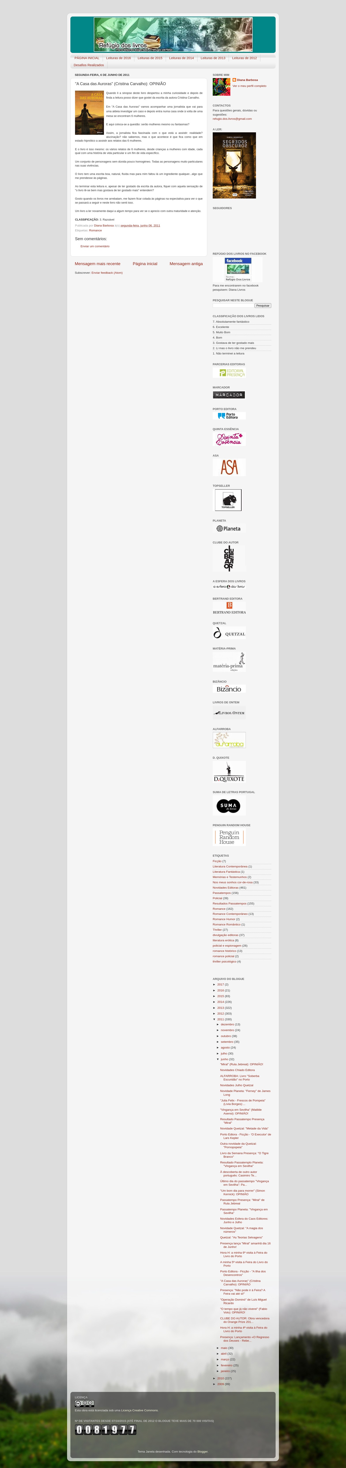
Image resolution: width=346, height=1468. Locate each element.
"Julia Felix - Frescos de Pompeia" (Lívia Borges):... (242, 1102)
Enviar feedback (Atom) (107, 272)
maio (224, 1348)
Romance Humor (224, 919)
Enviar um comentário (95, 246)
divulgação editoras (225, 935)
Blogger (202, 1451)
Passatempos (222, 893)
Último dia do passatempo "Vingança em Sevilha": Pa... (244, 1183)
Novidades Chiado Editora (237, 1070)
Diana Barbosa (247, 80)
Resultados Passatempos (229, 903)
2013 (221, 1007)
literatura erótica (223, 940)
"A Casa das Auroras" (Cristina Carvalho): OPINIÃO (240, 1282)
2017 (221, 984)
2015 (221, 996)
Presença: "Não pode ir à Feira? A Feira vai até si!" (242, 1291)
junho (225, 1059)
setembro (227, 1041)
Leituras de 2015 (150, 58)
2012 (221, 1013)
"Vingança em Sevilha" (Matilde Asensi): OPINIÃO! (241, 1111)
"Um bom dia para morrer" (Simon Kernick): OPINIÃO (242, 1192)
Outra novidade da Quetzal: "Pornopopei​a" (238, 1145)
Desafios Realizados (89, 65)
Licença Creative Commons (139, 1410)
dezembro (228, 1024)
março (225, 1359)
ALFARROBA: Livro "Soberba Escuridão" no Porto (239, 1077)
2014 (221, 1002)
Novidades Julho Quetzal (236, 1085)
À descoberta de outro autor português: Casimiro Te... (238, 1173)
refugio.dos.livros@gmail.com (232, 118)
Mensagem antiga (186, 263)
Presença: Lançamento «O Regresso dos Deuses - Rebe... (244, 1338)
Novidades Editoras (226, 887)
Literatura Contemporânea (230, 866)
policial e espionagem (227, 945)
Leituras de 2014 (181, 58)
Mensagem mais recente (97, 263)
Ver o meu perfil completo (249, 86)
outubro (226, 1036)
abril (224, 1353)
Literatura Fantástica (226, 871)
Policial (217, 898)
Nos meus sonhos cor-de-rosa (233, 882)
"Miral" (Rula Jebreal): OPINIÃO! (241, 1064)
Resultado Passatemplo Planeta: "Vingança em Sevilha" (241, 1164)
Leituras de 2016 (118, 58)
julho (224, 1053)
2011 (221, 1019)
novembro (228, 1030)
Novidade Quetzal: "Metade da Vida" (244, 1128)
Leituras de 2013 (213, 58)
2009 (221, 1384)
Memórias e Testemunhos (230, 877)
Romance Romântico (227, 924)
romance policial (223, 956)
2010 (221, 1378)
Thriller (217, 929)
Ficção (217, 861)
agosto (226, 1047)
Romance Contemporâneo (230, 914)
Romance (95, 230)
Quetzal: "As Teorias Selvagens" (241, 1237)
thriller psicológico (224, 961)
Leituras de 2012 (244, 58)
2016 (221, 990)
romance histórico (224, 951)
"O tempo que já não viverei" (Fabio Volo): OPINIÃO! (243, 1310)
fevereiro (227, 1365)
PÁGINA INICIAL (87, 58)
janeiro (226, 1371)
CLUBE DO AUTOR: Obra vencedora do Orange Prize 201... (244, 1320)
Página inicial (145, 263)
